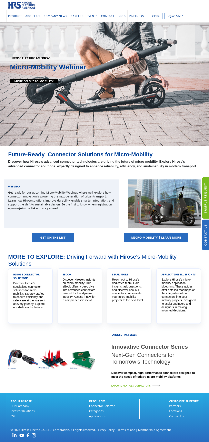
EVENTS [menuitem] (92, 16)
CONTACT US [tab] (205, 235)
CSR (13, 416)
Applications (97, 416)
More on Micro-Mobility (34, 81)
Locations (175, 411)
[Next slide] (92, 361)
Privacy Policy (106, 430)
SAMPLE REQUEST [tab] (205, 198)
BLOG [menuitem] (122, 16)
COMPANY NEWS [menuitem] (55, 16)
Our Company (19, 406)
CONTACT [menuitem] (107, 16)
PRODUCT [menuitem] (15, 16)
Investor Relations (22, 411)
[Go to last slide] (14, 361)
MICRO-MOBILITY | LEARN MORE (156, 237)
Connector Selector (102, 406)
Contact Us (176, 416)
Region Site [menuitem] (175, 16)
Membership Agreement (154, 430)
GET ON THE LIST (53, 237)
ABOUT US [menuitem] (33, 16)
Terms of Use (126, 430)
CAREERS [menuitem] (77, 16)
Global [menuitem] (156, 16)
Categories (96, 411)
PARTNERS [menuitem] (138, 16)
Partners (175, 406)
